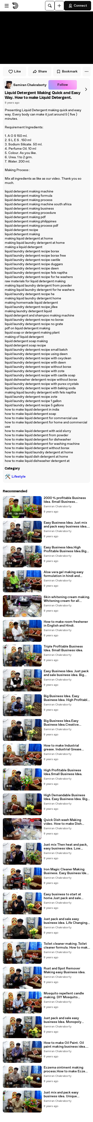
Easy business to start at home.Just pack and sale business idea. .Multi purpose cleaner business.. (66, 896)
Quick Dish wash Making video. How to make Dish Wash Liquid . (63, 822)
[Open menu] (6, 5)
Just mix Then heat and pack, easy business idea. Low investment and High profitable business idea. (66, 846)
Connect (77, 5)
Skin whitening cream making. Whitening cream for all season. (67, 599)
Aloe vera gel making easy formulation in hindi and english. (64, 574)
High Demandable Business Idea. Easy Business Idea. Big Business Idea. (65, 797)
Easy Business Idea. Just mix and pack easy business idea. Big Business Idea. (65, 524)
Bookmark (67, 71)
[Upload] (59, 5)
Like (14, 71)
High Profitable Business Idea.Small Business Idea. (63, 772)
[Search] (50, 5)
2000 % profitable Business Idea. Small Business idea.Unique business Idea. (65, 500)
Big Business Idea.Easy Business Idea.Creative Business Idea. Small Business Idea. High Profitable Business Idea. (66, 723)
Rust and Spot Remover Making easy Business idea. (64, 970)
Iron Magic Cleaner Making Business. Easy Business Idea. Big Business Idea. (66, 871)
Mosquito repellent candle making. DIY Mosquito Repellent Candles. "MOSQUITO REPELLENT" (64, 995)
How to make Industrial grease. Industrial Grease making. (62, 747)
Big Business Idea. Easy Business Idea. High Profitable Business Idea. (66, 698)
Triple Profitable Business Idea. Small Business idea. (63, 648)
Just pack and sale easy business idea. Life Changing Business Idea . (65, 921)
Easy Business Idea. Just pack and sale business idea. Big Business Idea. (66, 673)
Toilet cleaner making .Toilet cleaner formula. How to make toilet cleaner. (66, 945)
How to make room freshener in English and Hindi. (66, 624)
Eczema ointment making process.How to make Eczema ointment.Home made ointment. (67, 1069)
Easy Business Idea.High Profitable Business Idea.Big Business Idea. (65, 549)
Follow (62, 85)
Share (40, 71)
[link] (25, 85)
